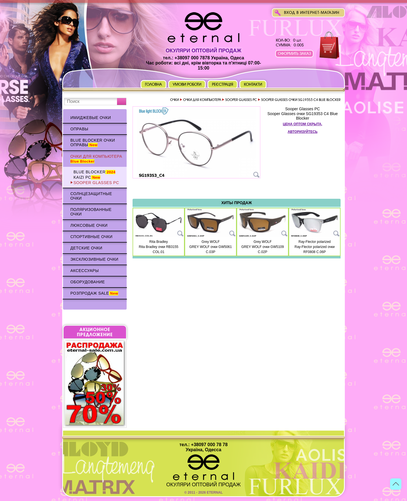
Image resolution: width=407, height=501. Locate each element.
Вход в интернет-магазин (311, 12)
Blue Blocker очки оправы (92, 142)
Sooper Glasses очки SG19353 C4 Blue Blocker (302, 115)
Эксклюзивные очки (94, 259)
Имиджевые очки (90, 117)
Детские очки (86, 248)
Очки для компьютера (96, 158)
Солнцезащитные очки (91, 195)
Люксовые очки (89, 225)
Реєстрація (222, 84)
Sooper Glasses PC (96, 182)
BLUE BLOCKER (94, 172)
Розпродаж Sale (94, 293)
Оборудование (87, 282)
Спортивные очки (91, 236)
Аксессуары (84, 270)
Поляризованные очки (91, 211)
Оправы (79, 129)
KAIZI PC (86, 177)
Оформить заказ (294, 53)
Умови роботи (187, 84)
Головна (153, 84)
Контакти (253, 84)
